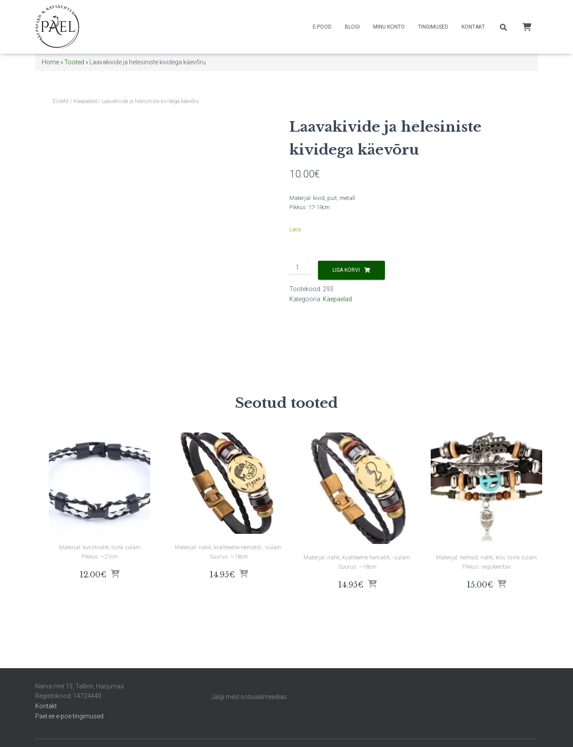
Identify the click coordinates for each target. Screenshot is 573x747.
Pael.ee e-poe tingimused (69, 716)
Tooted (74, 62)
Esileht (61, 101)
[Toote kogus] (300, 268)
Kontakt (473, 27)
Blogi (352, 27)
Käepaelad (85, 101)
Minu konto (389, 27)
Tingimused (433, 27)
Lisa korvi (346, 270)
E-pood (322, 27)
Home (50, 62)
